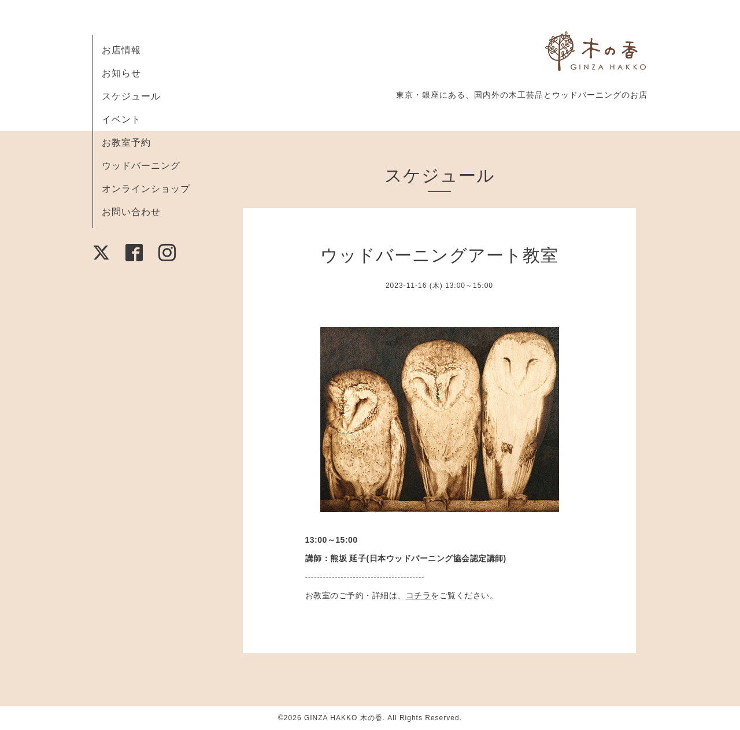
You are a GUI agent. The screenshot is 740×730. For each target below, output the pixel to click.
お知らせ (121, 73)
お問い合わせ (131, 212)
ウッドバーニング (141, 166)
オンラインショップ (146, 189)
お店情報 (121, 50)
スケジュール (131, 96)
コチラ (418, 595)
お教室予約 (126, 142)
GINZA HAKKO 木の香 (343, 718)
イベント (121, 119)
